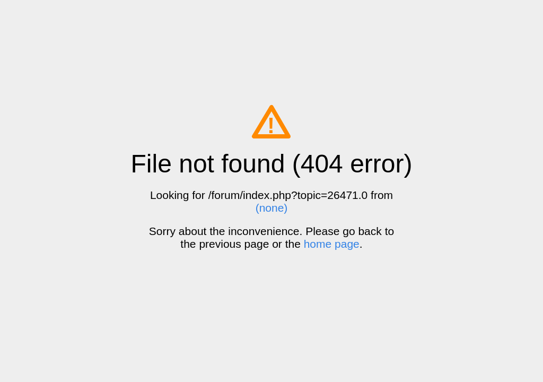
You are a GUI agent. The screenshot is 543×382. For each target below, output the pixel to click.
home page (332, 244)
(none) (272, 208)
